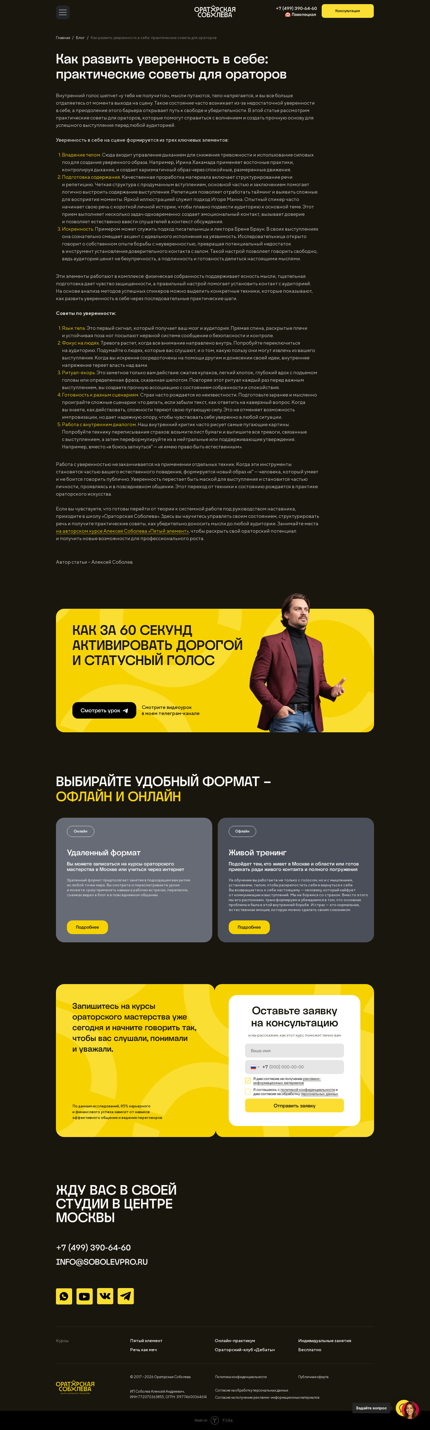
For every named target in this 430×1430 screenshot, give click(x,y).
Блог (80, 37)
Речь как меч (143, 1349)
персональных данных (319, 1094)
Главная (63, 37)
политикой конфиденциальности (308, 1090)
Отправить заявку (295, 1105)
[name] (294, 1050)
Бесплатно (309, 1349)
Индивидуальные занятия (324, 1340)
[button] (348, 11)
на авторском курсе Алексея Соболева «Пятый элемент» (122, 531)
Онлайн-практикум (235, 1340)
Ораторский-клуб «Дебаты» (245, 1349)
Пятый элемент (146, 1340)
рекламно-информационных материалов (287, 1081)
